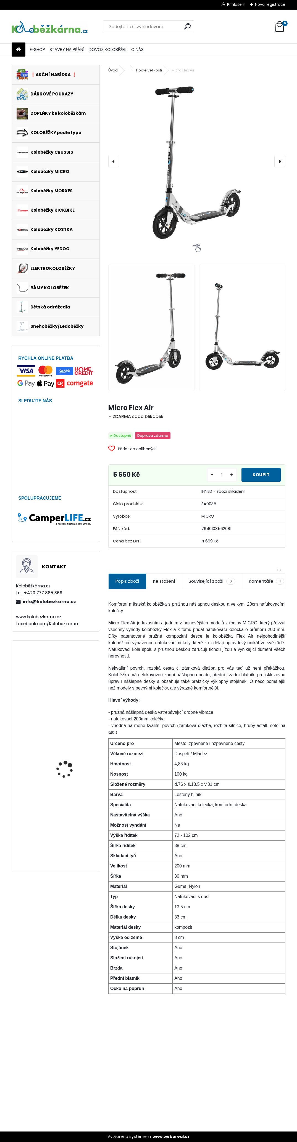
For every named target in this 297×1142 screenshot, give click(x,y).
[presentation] (113, 161)
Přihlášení (236, 4)
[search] (187, 26)
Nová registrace (270, 4)
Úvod (113, 70)
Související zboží (212, 581)
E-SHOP (37, 49)
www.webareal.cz (171, 1136)
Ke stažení (164, 581)
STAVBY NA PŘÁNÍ (66, 49)
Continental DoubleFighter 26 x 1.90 (70, 669)
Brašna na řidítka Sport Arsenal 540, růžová (71, 723)
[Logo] (50, 27)
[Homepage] (18, 50)
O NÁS (137, 49)
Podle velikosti (149, 70)
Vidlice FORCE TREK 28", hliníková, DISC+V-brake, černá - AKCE (72, 771)
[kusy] (222, 475)
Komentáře (266, 581)
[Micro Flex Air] (196, 161)
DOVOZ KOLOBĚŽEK (108, 49)
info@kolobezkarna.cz (49, 601)
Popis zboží (127, 581)
